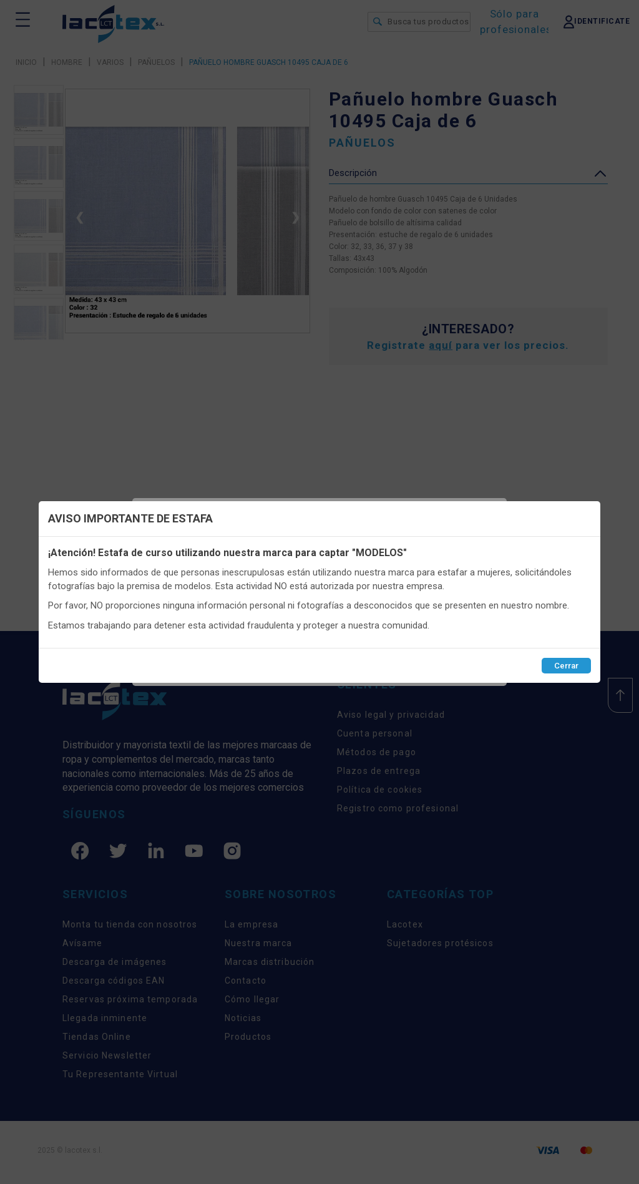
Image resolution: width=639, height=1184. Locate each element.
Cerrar (566, 665)
